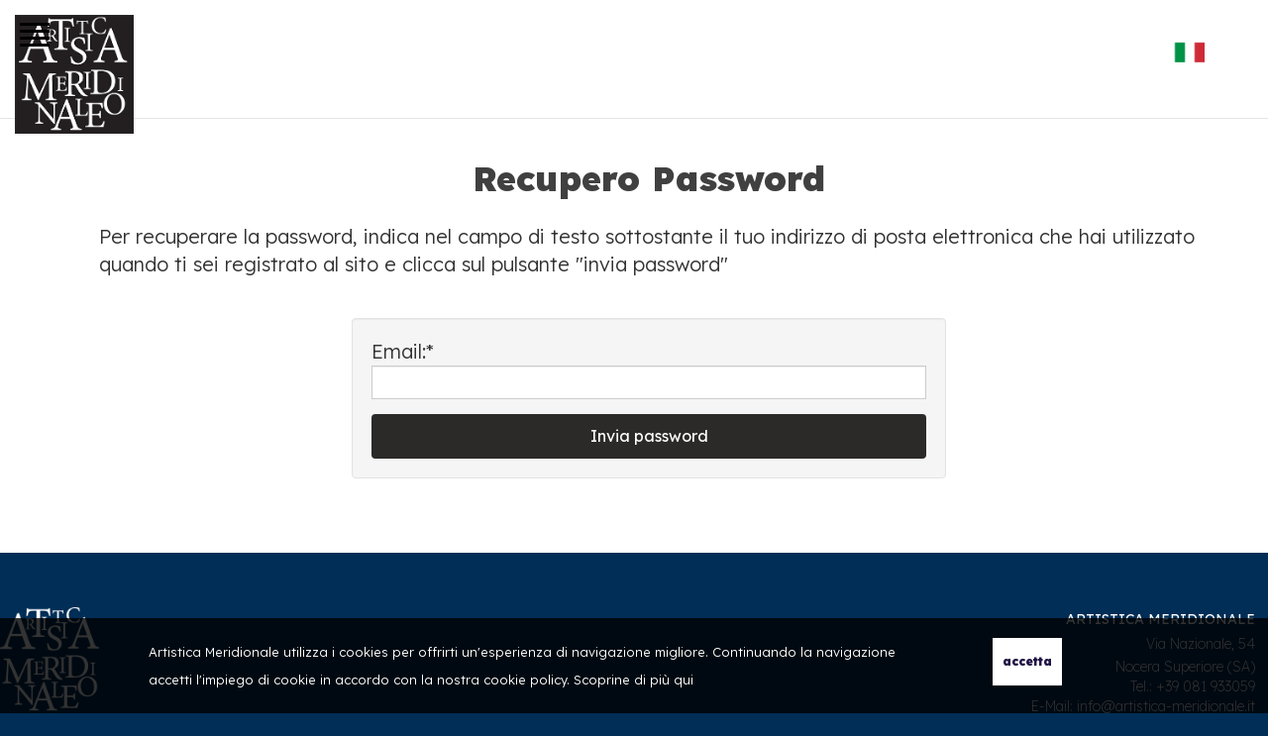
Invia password (649, 436)
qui (683, 679)
